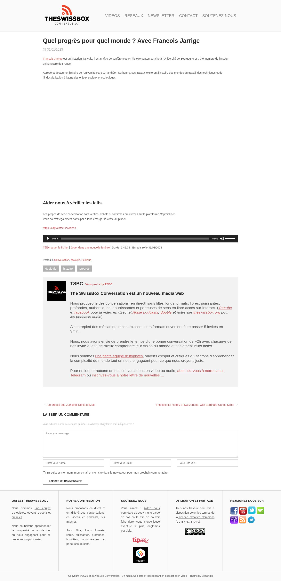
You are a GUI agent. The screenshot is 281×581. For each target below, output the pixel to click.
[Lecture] (48, 238)
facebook (82, 312)
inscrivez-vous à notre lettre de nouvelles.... (128, 375)
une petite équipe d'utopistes (119, 356)
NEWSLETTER (161, 15)
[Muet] (222, 238)
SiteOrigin (207, 575)
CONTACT (188, 15)
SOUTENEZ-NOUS (219, 15)
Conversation (61, 259)
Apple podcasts (145, 312)
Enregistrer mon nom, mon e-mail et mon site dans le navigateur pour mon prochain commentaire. (107, 472)
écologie (75, 259)
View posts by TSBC (98, 284)
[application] (140, 238)
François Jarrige (52, 58)
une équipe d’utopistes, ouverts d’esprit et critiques (31, 513)
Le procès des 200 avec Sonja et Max (71, 404)
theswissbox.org (206, 312)
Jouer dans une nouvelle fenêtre (90, 247)
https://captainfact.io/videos (59, 228)
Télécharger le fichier (55, 247)
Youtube (225, 308)
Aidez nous (152, 508)
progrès (84, 268)
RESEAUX (133, 15)
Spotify (166, 312)
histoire (68, 268)
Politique (86, 259)
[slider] (135, 239)
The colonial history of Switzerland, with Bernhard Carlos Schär (195, 404)
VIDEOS (112, 15)
